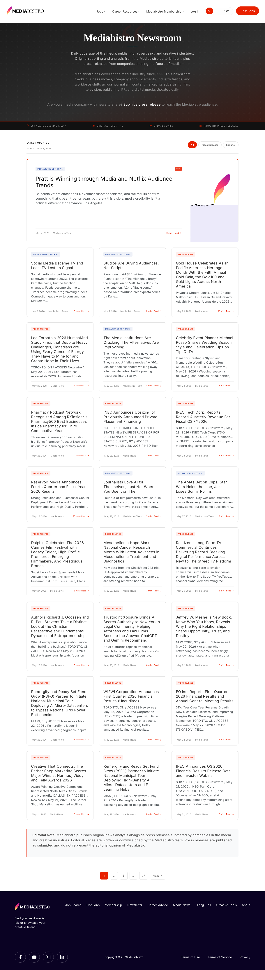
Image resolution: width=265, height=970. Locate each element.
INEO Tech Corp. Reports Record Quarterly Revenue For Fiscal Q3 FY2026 (203, 417)
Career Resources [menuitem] (124, 11)
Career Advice (157, 905)
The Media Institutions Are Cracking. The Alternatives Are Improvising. (131, 342)
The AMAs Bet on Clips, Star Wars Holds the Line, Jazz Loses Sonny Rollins (201, 487)
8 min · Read (154, 385)
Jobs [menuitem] (99, 11)
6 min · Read (174, 233)
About (246, 905)
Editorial (230, 145)
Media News (181, 905)
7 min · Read (226, 739)
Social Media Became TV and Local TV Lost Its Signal (57, 265)
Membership (113, 905)
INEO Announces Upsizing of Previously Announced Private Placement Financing (130, 417)
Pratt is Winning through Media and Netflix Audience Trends (104, 182)
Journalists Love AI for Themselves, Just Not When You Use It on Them (128, 487)
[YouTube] (34, 957)
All (192, 145)
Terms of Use (190, 957)
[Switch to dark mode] (217, 11)
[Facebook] (20, 957)
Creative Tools (226, 905)
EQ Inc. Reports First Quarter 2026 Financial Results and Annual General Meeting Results (205, 696)
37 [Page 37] (143, 875)
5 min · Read (154, 311)
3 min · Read (81, 385)
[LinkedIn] (62, 957)
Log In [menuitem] (194, 11)
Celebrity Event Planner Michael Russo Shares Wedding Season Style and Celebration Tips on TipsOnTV (204, 345)
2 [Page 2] (114, 875)
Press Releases (210, 145)
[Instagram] (48, 957)
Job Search (73, 905)
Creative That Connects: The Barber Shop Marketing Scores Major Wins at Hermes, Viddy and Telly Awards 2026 (58, 773)
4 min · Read (154, 455)
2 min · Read (226, 385)
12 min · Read (226, 311)
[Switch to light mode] (209, 11)
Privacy (245, 957)
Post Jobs (248, 11)
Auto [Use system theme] (226, 10)
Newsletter (134, 905)
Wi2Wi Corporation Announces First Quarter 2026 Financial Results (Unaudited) (131, 696)
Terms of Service (220, 957)
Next (157, 875)
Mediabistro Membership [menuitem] (163, 11)
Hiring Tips (203, 905)
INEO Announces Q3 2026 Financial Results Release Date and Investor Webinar (203, 771)
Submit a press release (142, 104)
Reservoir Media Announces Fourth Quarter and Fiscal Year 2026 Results (58, 487)
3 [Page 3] (123, 875)
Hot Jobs (92, 905)
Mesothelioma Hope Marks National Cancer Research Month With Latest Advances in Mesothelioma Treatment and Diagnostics (131, 552)
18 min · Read (81, 516)
